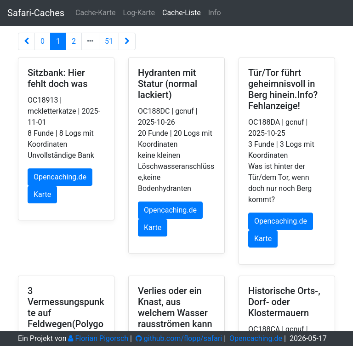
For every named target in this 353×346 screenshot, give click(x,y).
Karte (42, 194)
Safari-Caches (35, 12)
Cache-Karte (95, 12)
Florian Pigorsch (98, 338)
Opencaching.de (60, 177)
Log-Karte (139, 12)
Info (214, 12)
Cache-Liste (181, 12)
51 (109, 41)
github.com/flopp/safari (179, 338)
